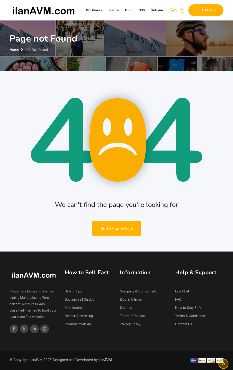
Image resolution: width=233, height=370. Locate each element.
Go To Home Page (116, 228)
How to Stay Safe (188, 308)
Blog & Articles (131, 299)
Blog (128, 10)
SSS (142, 10)
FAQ (178, 299)
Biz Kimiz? (94, 10)
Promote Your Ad (78, 324)
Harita (114, 10)
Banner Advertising (79, 316)
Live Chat (182, 291)
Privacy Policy (130, 324)
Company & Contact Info (138, 291)
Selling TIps (73, 291)
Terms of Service (133, 316)
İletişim (157, 10)
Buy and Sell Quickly (79, 299)
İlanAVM (105, 360)
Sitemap (126, 308)
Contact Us (183, 324)
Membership (74, 308)
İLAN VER (206, 10)
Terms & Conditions (190, 316)
